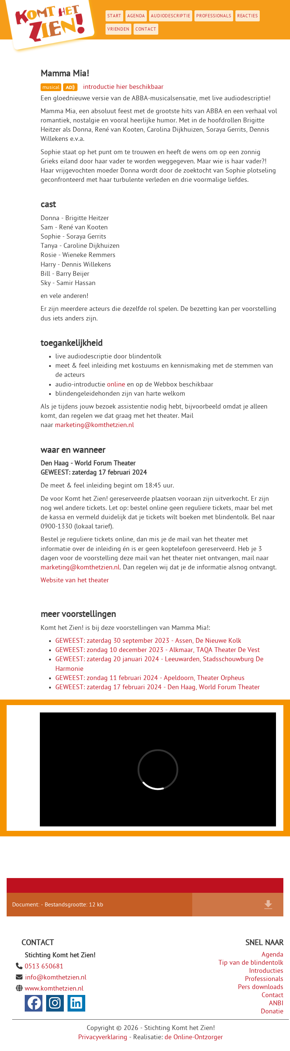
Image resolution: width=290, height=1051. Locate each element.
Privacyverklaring (102, 1037)
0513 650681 (44, 966)
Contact (145, 29)
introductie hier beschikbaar (123, 87)
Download (268, 904)
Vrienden (118, 29)
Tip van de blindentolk (250, 963)
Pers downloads (260, 987)
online (116, 384)
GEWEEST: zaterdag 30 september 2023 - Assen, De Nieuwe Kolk (148, 641)
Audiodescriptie (170, 15)
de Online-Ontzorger (194, 1037)
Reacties (247, 15)
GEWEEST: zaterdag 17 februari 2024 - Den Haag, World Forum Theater (157, 687)
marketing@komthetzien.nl (94, 425)
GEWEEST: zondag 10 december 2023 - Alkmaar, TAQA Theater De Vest (157, 650)
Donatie (272, 1011)
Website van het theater (75, 580)
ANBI (276, 1003)
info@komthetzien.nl (55, 977)
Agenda (136, 15)
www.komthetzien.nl (54, 988)
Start (114, 15)
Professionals (213, 15)
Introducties (266, 971)
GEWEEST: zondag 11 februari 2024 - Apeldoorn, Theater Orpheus (150, 678)
